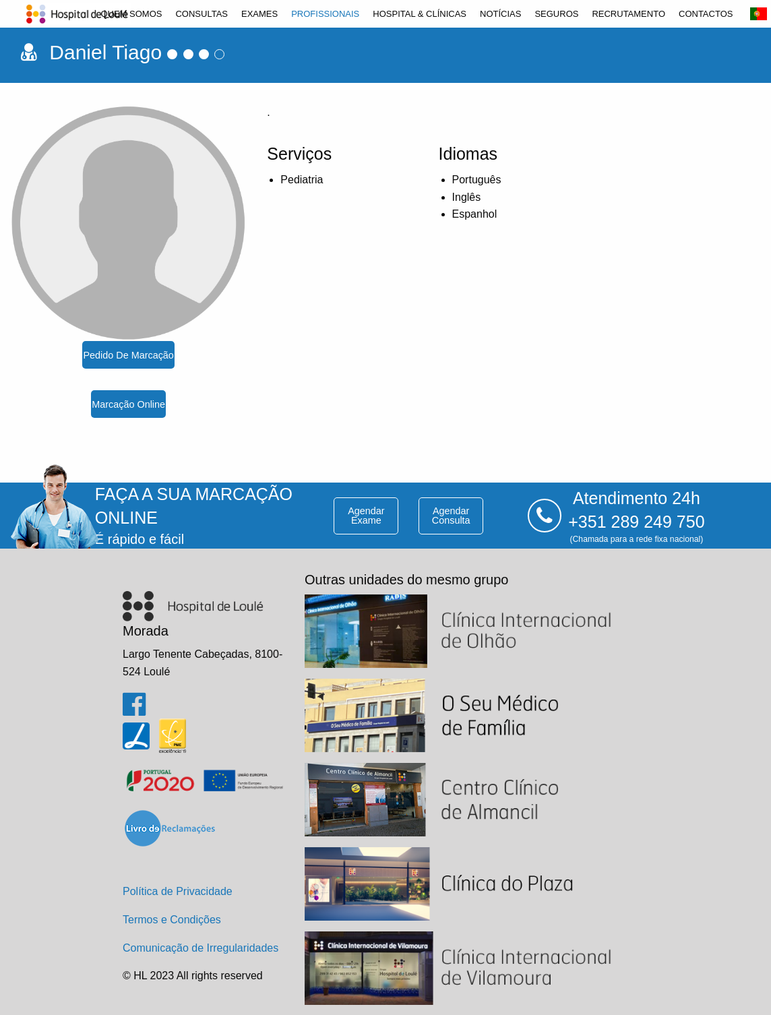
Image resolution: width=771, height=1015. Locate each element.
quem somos (131, 14)
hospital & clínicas (419, 14)
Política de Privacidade (178, 891)
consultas (201, 14)
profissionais (325, 14)
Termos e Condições (172, 919)
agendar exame (366, 515)
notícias (500, 14)
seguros (556, 14)
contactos (706, 14)
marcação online (128, 404)
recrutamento (628, 14)
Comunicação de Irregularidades (200, 948)
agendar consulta (451, 515)
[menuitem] (131, 14)
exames (259, 14)
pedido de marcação (128, 355)
